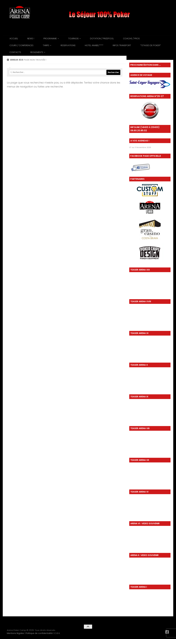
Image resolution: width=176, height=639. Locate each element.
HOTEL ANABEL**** (94, 45)
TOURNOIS (73, 38)
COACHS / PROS (131, 38)
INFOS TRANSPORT (122, 45)
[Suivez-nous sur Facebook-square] (167, 632)
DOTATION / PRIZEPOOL (102, 38)
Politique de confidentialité (39, 633)
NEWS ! (30, 38)
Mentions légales (15, 633)
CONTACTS (15, 52)
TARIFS (46, 45)
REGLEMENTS (36, 52)
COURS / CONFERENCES (21, 45)
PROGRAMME (50, 38)
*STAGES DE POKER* (150, 45)
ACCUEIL (13, 38)
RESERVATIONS (68, 45)
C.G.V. (57, 633)
